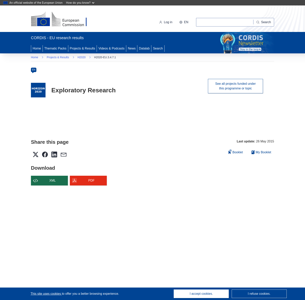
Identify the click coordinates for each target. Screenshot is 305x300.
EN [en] (33, 69)
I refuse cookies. (259, 293)
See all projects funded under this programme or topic (235, 86)
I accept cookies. (201, 293)
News (132, 48)
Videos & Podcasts (111, 48)
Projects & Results (82, 48)
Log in (165, 22)
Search (158, 48)
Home (37, 48)
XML (52, 180)
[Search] (263, 22)
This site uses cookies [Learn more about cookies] (46, 293)
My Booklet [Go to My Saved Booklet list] (261, 152)
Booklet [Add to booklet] (236, 151)
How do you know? (80, 2)
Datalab (144, 48)
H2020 (82, 57)
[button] (183, 22)
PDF (91, 180)
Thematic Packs (55, 48)
